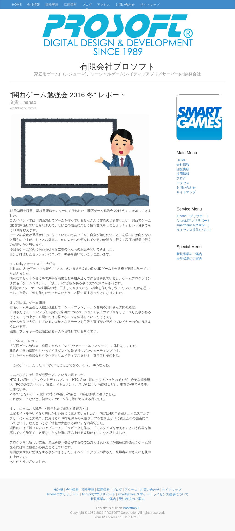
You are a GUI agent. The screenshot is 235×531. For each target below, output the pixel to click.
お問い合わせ (125, 4)
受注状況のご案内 (189, 258)
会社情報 (33, 4)
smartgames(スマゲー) (192, 225)
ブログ (87, 4)
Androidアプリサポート (193, 220)
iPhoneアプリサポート (192, 216)
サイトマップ (149, 4)
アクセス (103, 4)
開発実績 (51, 4)
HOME (17, 4)
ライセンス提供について (194, 230)
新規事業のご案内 (189, 254)
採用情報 (70, 4)
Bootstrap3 (131, 508)
